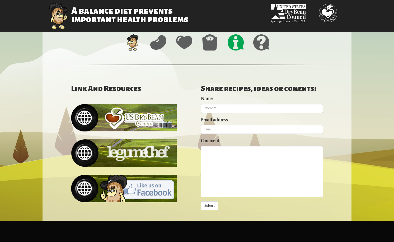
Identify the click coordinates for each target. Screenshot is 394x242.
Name (207, 99)
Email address (214, 120)
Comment (210, 141)
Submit (209, 206)
